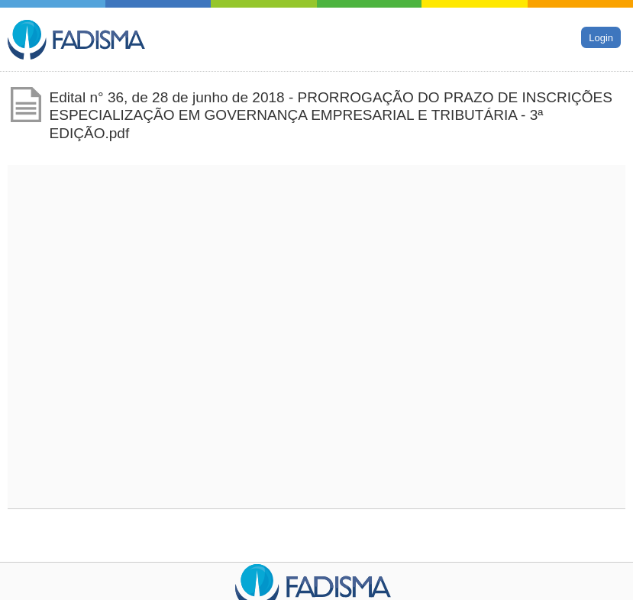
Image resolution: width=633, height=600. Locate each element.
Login (601, 37)
